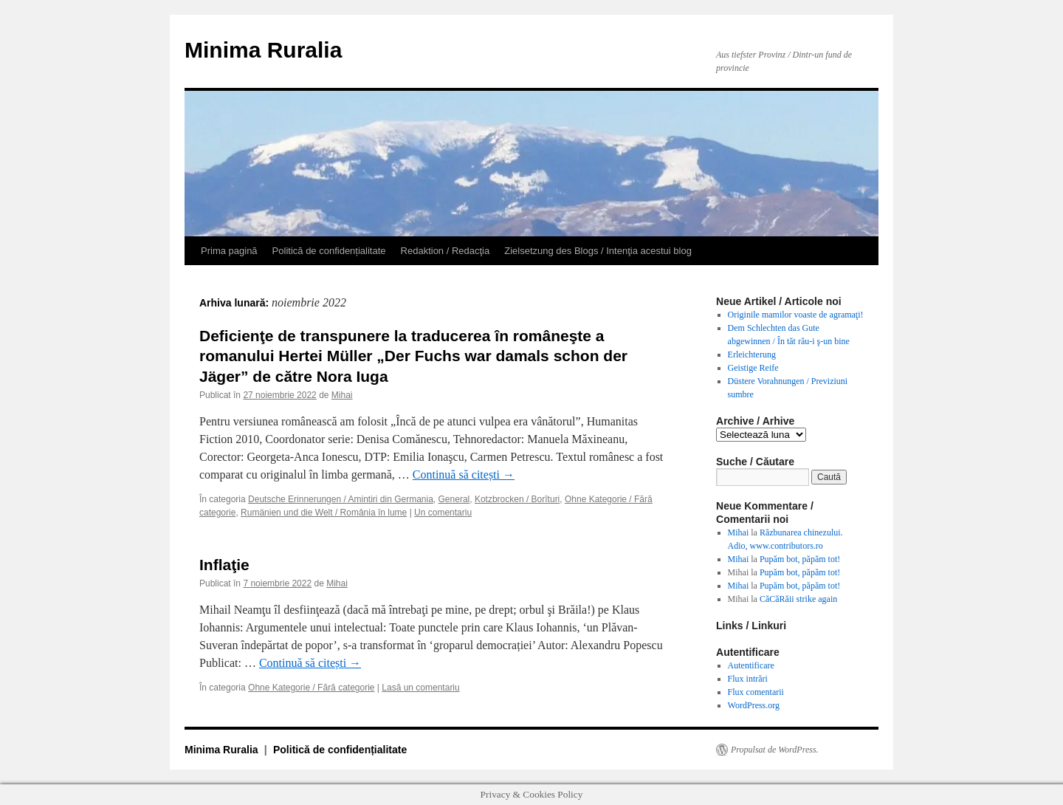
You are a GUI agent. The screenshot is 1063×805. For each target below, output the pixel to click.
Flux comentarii (756, 692)
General (454, 499)
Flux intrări (748, 679)
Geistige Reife (753, 368)
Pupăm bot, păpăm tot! (800, 559)
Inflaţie (224, 564)
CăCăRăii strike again (798, 599)
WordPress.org (754, 705)
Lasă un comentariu (420, 687)
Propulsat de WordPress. (775, 749)
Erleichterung (752, 354)
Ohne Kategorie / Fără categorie (311, 687)
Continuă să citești (464, 474)
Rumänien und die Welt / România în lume (324, 512)
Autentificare (751, 665)
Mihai (342, 395)
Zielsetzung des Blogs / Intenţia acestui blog (598, 250)
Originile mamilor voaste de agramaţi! (796, 314)
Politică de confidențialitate (329, 250)
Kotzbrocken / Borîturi (517, 499)
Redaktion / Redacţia (445, 250)
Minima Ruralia (263, 50)
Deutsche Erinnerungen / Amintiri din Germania (340, 499)
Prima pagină (229, 250)
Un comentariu (443, 512)
